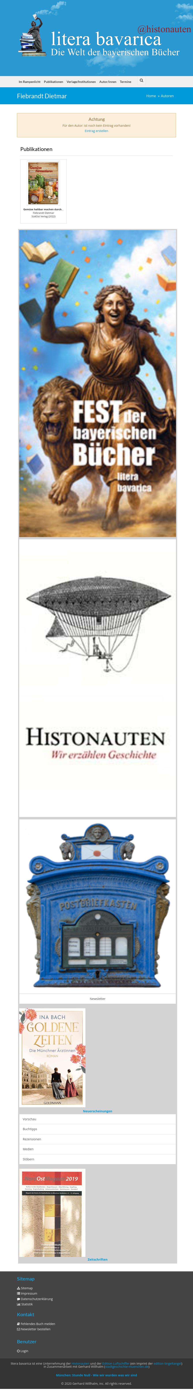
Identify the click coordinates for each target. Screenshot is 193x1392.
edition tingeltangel (168, 1363)
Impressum (27, 1293)
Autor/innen (107, 82)
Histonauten (80, 1363)
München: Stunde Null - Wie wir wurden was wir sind (96, 1375)
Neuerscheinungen (97, 1111)
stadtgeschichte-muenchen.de (126, 1366)
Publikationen (53, 82)
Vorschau (29, 1119)
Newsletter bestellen (34, 1329)
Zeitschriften (98, 1259)
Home (151, 96)
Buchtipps (30, 1129)
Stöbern (28, 1159)
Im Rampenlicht (29, 82)
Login (22, 1351)
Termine (125, 82)
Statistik (25, 1304)
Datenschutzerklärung (35, 1299)
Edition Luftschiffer (115, 1363)
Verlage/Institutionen (81, 82)
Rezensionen (32, 1139)
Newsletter (98, 999)
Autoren (167, 96)
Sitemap (25, 1288)
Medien (28, 1149)
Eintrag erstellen (96, 131)
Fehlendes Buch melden (36, 1324)
